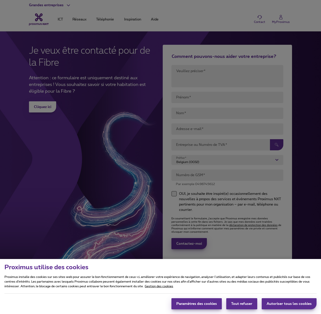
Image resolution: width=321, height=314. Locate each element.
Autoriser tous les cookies (289, 306)
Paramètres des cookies (196, 306)
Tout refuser (241, 306)
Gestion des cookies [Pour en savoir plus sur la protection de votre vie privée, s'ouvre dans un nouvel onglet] (159, 288)
